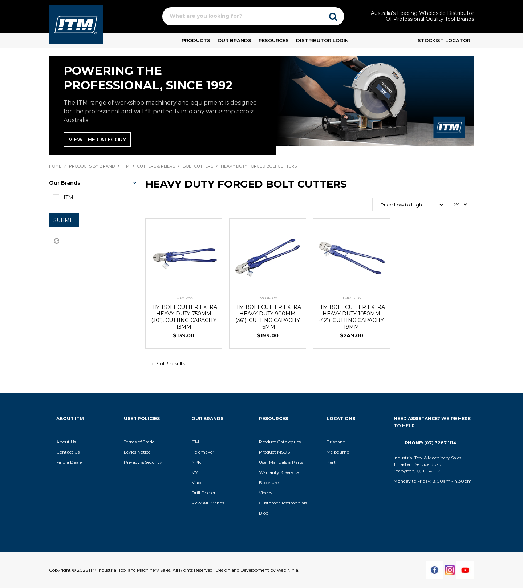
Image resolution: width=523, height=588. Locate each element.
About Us (66, 441)
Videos (265, 492)
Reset (56, 241)
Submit (63, 220)
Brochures (269, 482)
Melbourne (338, 452)
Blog (264, 513)
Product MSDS (274, 452)
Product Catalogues (280, 441)
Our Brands (234, 40)
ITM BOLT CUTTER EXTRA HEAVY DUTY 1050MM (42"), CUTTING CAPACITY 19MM (351, 317)
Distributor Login (322, 40)
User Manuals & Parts (281, 462)
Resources (274, 40)
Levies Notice (137, 452)
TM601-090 (267, 298)
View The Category (97, 139)
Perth (332, 462)
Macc (196, 482)
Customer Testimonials (283, 503)
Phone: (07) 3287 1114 (431, 443)
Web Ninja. (288, 570)
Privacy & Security (143, 462)
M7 (194, 472)
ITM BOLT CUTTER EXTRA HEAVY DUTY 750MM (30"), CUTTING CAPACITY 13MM (183, 317)
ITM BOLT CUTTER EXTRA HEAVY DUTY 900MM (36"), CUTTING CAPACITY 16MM (267, 317)
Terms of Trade (139, 441)
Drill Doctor (203, 492)
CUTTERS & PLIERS (156, 166)
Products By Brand (92, 166)
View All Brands (207, 503)
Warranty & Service (279, 472)
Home (55, 166)
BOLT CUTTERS (198, 166)
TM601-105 (351, 298)
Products (196, 40)
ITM (126, 166)
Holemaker (202, 452)
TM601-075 (183, 298)
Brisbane (336, 441)
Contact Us (68, 452)
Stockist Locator (444, 40)
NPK (196, 462)
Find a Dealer (70, 462)
